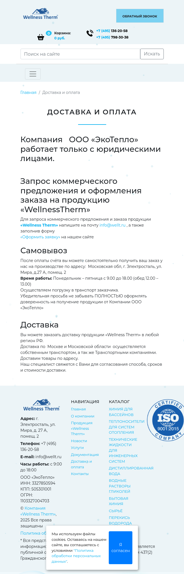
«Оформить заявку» (40, 236)
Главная (29, 92)
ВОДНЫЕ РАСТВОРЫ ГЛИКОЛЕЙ (120, 486)
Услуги (77, 447)
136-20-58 (112, 31)
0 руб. (59, 38)
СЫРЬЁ (116, 511)
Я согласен (121, 547)
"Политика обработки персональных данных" (76, 556)
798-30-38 (112, 37)
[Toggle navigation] (33, 74)
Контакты (80, 473)
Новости (79, 441)
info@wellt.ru (112, 225)
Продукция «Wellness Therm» (82, 428)
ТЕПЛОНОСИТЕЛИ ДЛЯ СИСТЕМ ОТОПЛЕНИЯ (127, 427)
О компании (82, 416)
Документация (85, 454)
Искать (152, 54)
